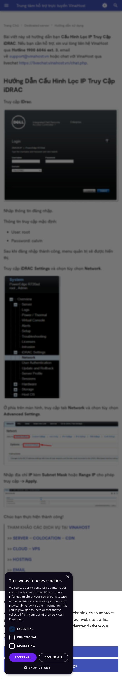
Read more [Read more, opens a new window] (16, 619)
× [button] (67, 577)
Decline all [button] (54, 657)
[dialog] (39, 623)
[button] (38, 667)
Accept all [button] (23, 657)
